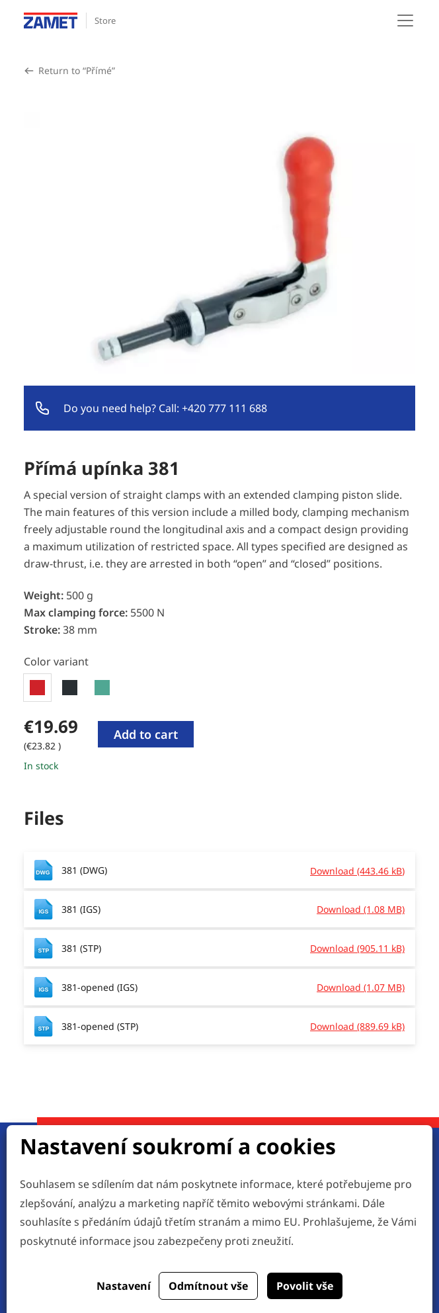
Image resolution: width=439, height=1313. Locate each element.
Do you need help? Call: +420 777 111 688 (165, 408)
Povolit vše (304, 1286)
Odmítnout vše (208, 1286)
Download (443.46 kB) (357, 871)
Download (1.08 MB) (361, 909)
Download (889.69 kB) (357, 1026)
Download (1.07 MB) (361, 987)
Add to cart (146, 734)
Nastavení (124, 1286)
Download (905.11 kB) (357, 948)
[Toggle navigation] (405, 20)
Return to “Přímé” (76, 70)
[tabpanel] (219, 744)
